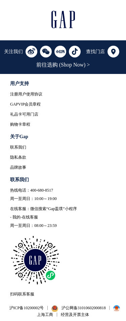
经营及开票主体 (75, 314)
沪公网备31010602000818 (83, 308)
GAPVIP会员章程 (25, 104)
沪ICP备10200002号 (26, 308)
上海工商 (45, 314)
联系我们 (18, 147)
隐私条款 (18, 157)
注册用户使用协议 (26, 94)
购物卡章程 (20, 124)
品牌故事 (18, 167)
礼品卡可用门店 (24, 114)
